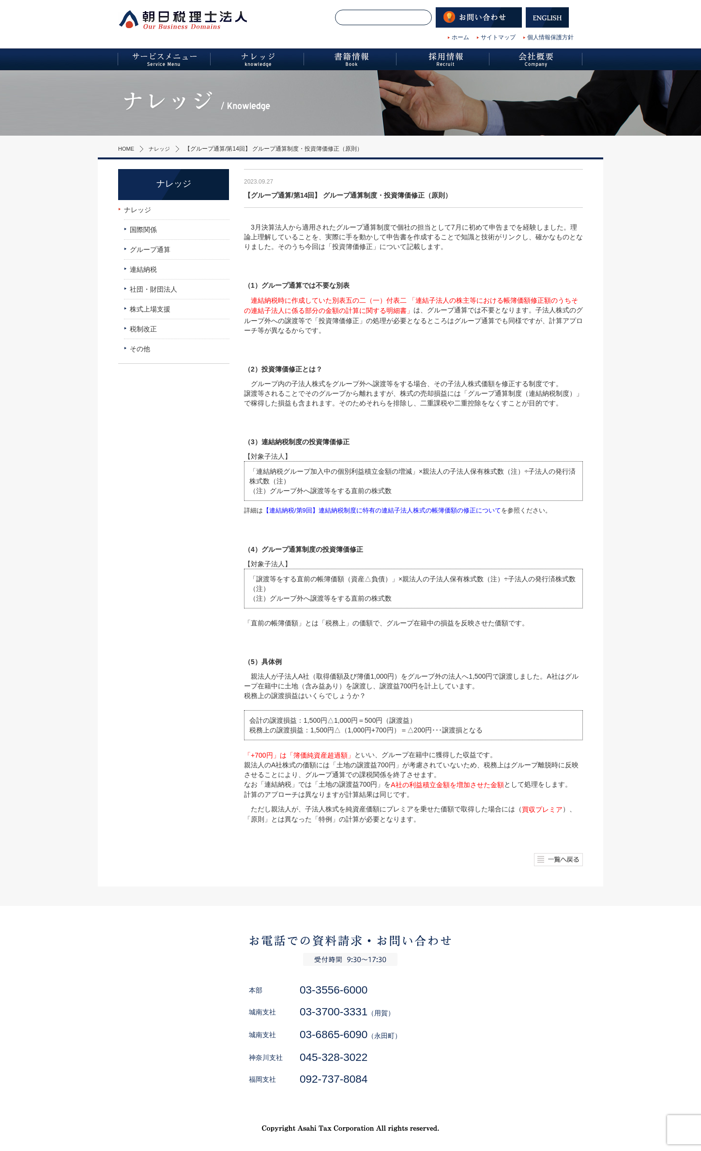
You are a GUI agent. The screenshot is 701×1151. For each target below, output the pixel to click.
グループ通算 (150, 249)
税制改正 (143, 329)
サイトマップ (498, 37)
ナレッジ (161, 148)
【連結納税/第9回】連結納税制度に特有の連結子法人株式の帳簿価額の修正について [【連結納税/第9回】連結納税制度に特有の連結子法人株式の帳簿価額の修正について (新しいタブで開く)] (382, 510)
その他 (140, 349)
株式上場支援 (150, 309)
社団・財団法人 (153, 289)
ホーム (460, 37)
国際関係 (143, 229)
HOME (127, 148)
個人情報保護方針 (550, 37)
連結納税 (143, 269)
